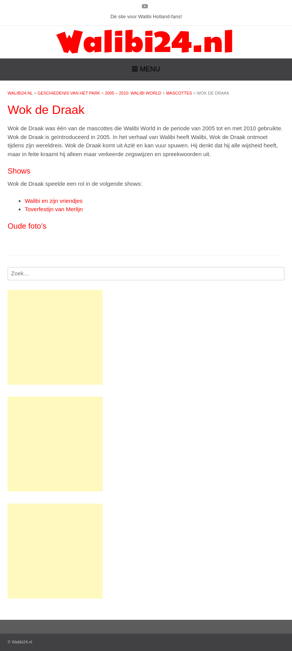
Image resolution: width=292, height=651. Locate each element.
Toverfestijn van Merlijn (54, 209)
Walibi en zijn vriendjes (54, 201)
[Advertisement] (55, 337)
